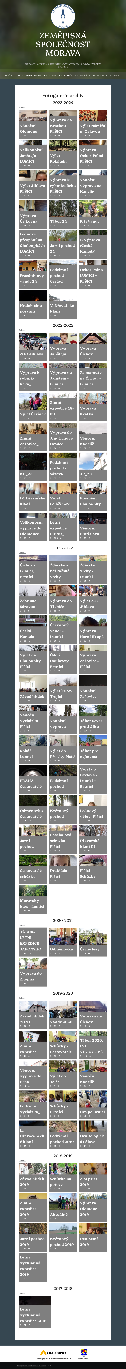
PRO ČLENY (50, 75)
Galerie (22, 107)
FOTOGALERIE (33, 75)
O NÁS (8, 75)
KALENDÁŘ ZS (82, 75)
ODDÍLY (19, 75)
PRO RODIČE (65, 75)
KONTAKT (115, 75)
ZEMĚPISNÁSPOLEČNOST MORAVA (63, 44)
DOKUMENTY (100, 75)
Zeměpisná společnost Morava (31, 1365)
